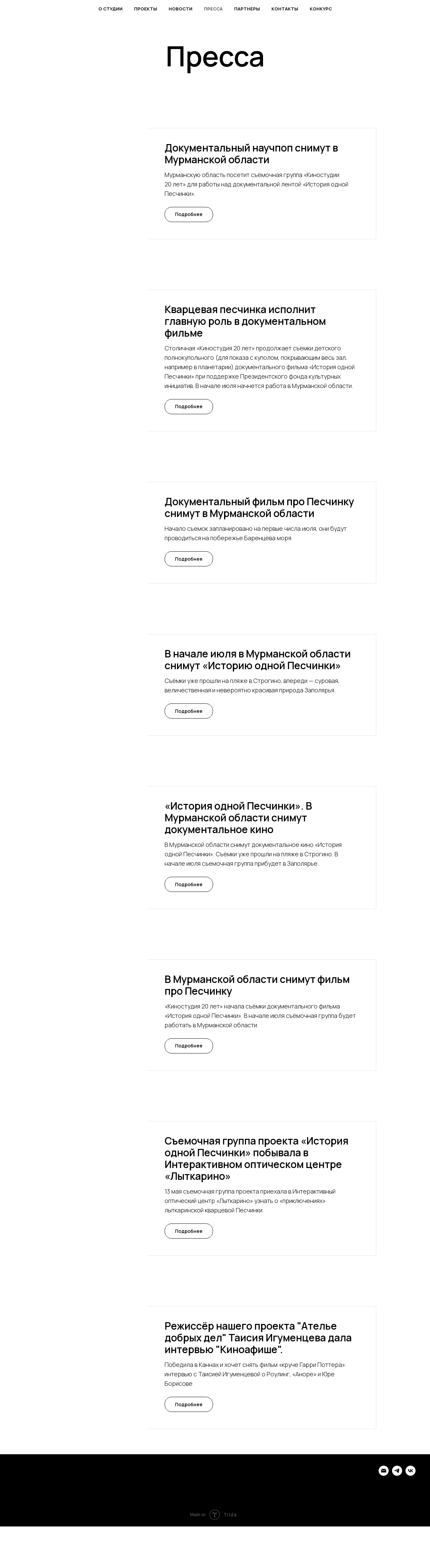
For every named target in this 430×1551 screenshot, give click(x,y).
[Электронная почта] (384, 1474)
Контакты (284, 9)
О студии (110, 9)
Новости (180, 9)
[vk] (410, 1474)
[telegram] (397, 1474)
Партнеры (247, 9)
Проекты (145, 9)
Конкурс (321, 9)
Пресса (213, 9)
